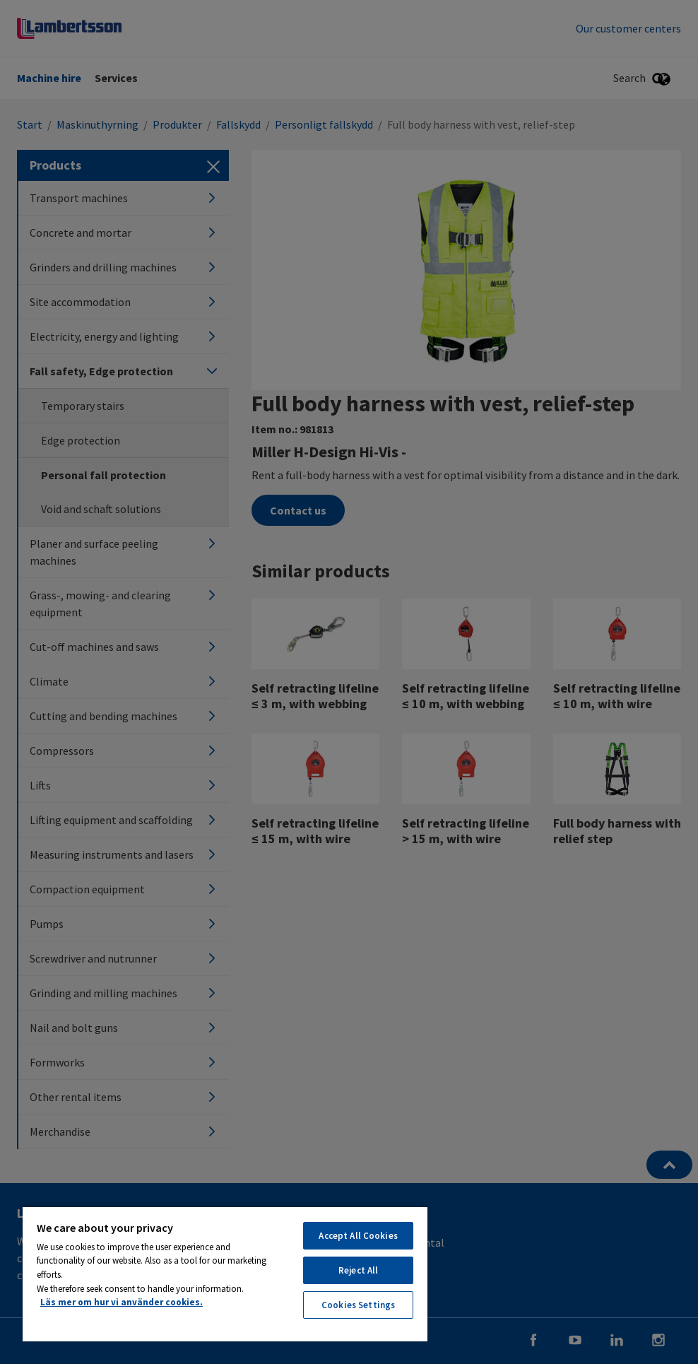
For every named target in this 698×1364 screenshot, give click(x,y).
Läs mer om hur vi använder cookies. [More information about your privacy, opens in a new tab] (121, 1302)
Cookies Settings (358, 1305)
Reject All (358, 1270)
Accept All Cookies (358, 1236)
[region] (225, 1273)
